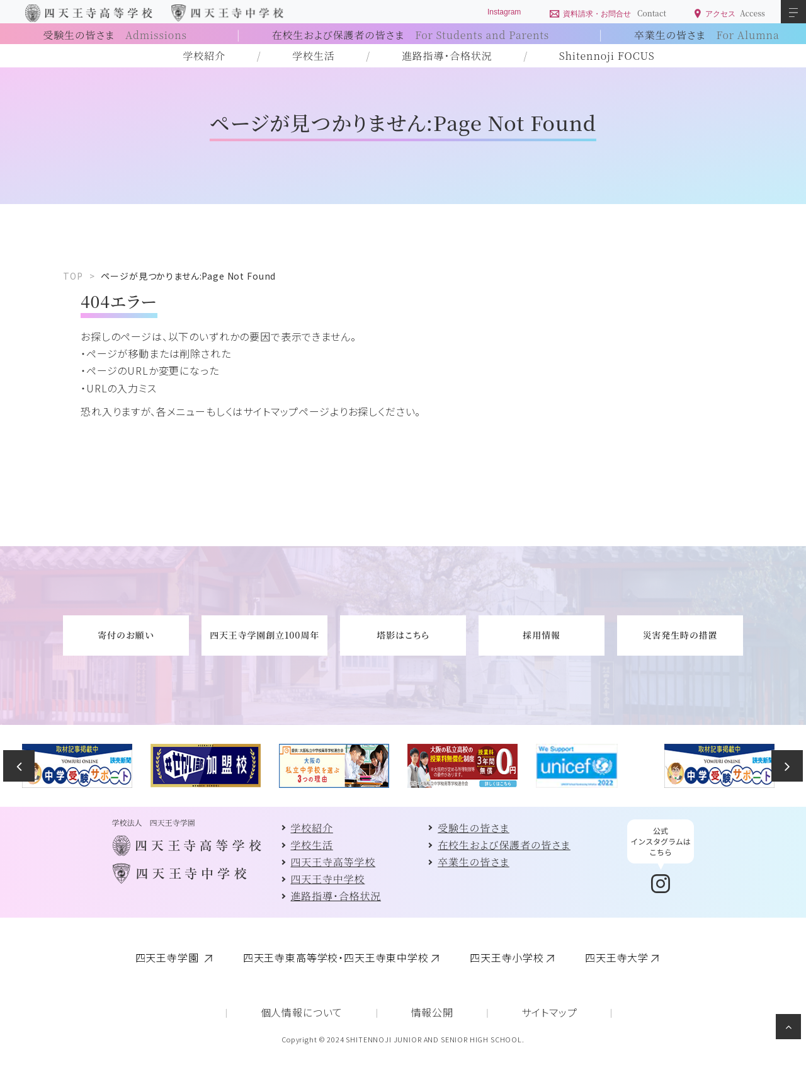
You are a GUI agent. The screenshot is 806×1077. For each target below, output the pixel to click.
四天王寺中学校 (328, 879)
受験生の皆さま (114, 35)
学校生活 (313, 55)
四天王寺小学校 (507, 957)
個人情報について (302, 1012)
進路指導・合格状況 (447, 55)
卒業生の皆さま (707, 35)
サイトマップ (549, 1012)
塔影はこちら (403, 635)
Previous (19, 766)
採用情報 (541, 635)
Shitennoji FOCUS (607, 55)
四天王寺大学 (617, 957)
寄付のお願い (126, 635)
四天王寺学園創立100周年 (264, 635)
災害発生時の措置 (680, 635)
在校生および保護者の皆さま (411, 35)
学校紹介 (204, 55)
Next (787, 766)
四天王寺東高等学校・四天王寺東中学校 (336, 957)
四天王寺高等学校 (333, 862)
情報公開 (432, 1012)
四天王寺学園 (168, 957)
